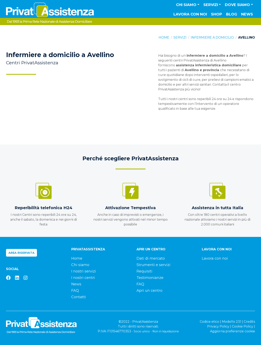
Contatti (78, 297)
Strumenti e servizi (153, 265)
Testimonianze (150, 277)
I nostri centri (83, 277)
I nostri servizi (83, 271)
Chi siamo (80, 265)
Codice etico (209, 322)
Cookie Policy (242, 326)
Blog (231, 14)
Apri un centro (149, 290)
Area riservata (21, 253)
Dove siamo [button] (237, 5)
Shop (216, 14)
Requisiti (144, 271)
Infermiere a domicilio (212, 37)
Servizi (180, 37)
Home (164, 37)
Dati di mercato (151, 258)
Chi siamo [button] (186, 5)
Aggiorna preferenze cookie (232, 331)
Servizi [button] (210, 5)
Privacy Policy (218, 326)
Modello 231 (231, 322)
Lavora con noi (190, 14)
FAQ (75, 290)
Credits (249, 322)
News (247, 14)
